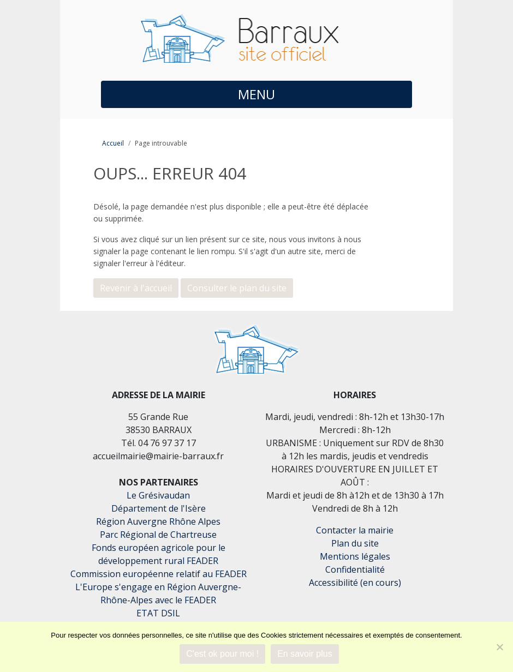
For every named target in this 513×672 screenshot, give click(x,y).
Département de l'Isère (158, 508)
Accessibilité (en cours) (355, 583)
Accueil (113, 143)
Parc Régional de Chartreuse (158, 535)
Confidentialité (355, 569)
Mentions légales (355, 556)
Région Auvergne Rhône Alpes (158, 521)
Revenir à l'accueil (136, 288)
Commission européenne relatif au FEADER (158, 574)
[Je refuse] (499, 646)
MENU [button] (256, 94)
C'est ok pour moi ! (222, 653)
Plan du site (355, 543)
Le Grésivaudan (158, 495)
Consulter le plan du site (237, 288)
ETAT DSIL (158, 613)
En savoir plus (304, 653)
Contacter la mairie (354, 530)
